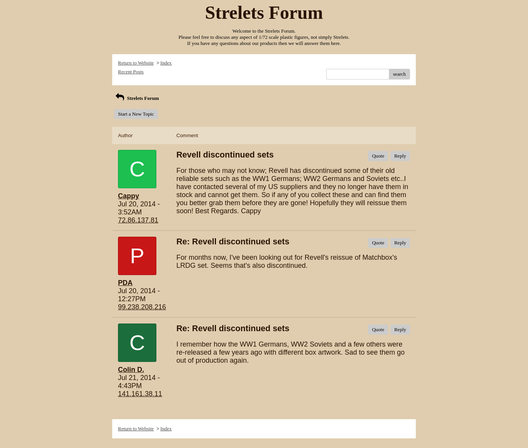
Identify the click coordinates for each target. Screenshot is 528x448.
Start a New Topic (136, 114)
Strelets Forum (136, 98)
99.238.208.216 (142, 307)
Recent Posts (131, 72)
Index (166, 63)
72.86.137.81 (138, 220)
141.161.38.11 (140, 394)
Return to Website (136, 63)
